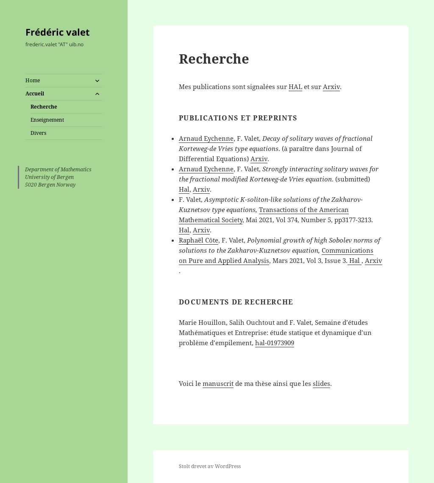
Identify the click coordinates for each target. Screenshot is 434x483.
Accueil (34, 93)
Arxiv (331, 86)
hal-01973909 (274, 342)
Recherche (44, 106)
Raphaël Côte (198, 240)
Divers (38, 133)
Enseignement (47, 119)
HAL (295, 86)
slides (321, 383)
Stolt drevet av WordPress (210, 466)
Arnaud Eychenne (206, 138)
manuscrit (218, 383)
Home (32, 80)
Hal (184, 189)
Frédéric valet (57, 31)
